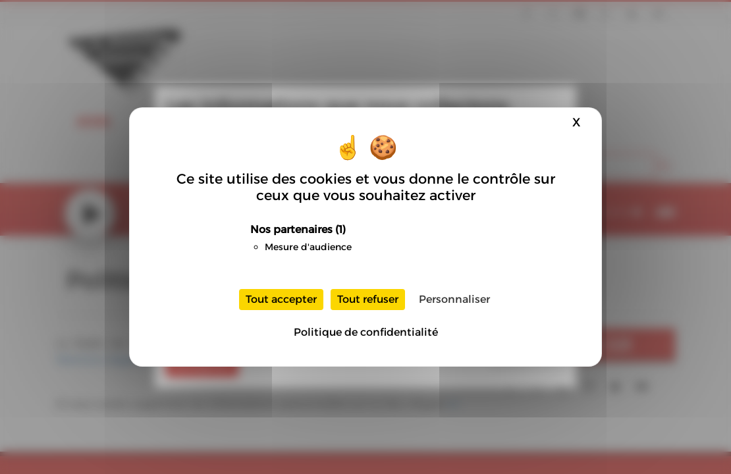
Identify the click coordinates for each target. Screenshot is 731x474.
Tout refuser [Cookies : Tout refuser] (367, 299)
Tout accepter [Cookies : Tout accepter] (281, 299)
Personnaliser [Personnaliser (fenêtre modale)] (454, 299)
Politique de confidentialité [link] (366, 332)
